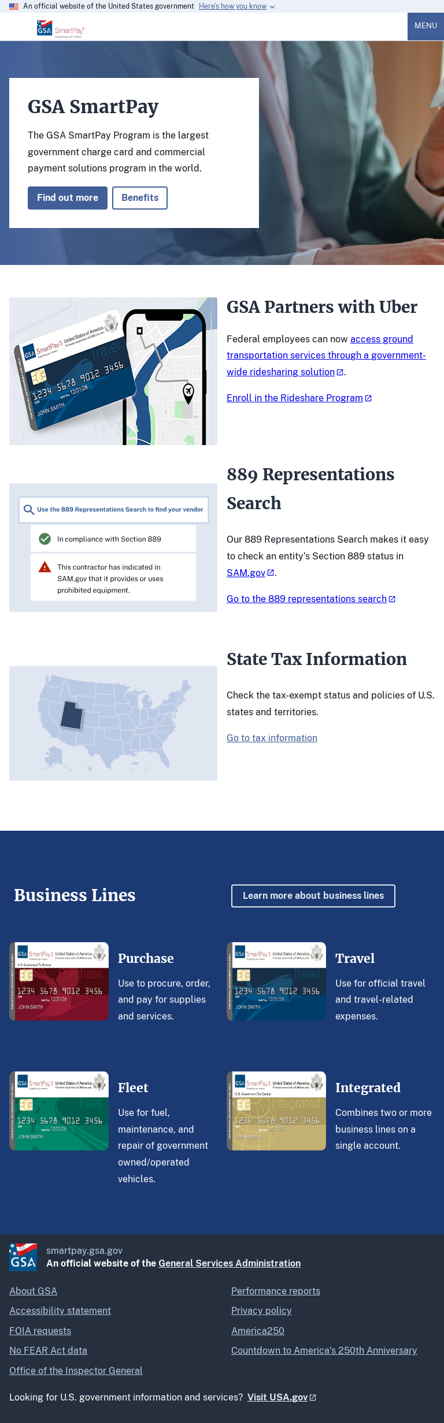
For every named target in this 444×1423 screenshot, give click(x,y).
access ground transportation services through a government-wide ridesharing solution (326, 356)
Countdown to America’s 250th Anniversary (324, 1350)
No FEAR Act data (48, 1350)
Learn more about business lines (313, 895)
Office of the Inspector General (76, 1370)
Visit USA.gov (277, 1397)
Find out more (67, 197)
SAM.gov (246, 572)
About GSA (33, 1291)
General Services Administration (229, 1263)
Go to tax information (272, 738)
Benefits (139, 197)
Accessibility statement (60, 1310)
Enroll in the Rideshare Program (295, 398)
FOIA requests (40, 1330)
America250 (257, 1330)
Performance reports (275, 1291)
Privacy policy (261, 1310)
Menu (426, 25)
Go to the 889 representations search (307, 598)
